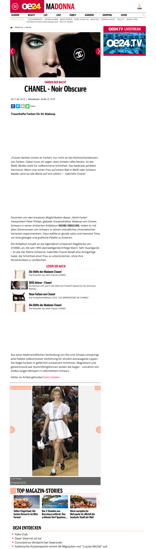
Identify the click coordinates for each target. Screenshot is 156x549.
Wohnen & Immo (51, 19)
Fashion (15, 15)
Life (46, 15)
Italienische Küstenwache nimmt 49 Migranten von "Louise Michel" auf (59, 546)
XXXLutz (120, 19)
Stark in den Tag (81, 19)
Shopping (107, 15)
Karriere (89, 15)
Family (73, 15)
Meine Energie (66, 19)
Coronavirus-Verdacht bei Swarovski (37, 542)
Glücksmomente (35, 19)
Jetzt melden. (52, 377)
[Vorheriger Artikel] (14, 503)
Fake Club (20, 534)
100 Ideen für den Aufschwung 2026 (42, 22)
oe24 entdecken (27, 528)
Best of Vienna (66, 22)
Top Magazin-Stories (40, 491)
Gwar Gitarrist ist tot (27, 538)
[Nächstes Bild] (98, 51)
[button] (14, 6)
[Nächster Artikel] (96, 503)
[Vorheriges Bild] (12, 51)
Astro (124, 15)
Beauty (31, 15)
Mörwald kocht (108, 19)
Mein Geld (95, 19)
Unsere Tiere (132, 19)
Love (58, 15)
